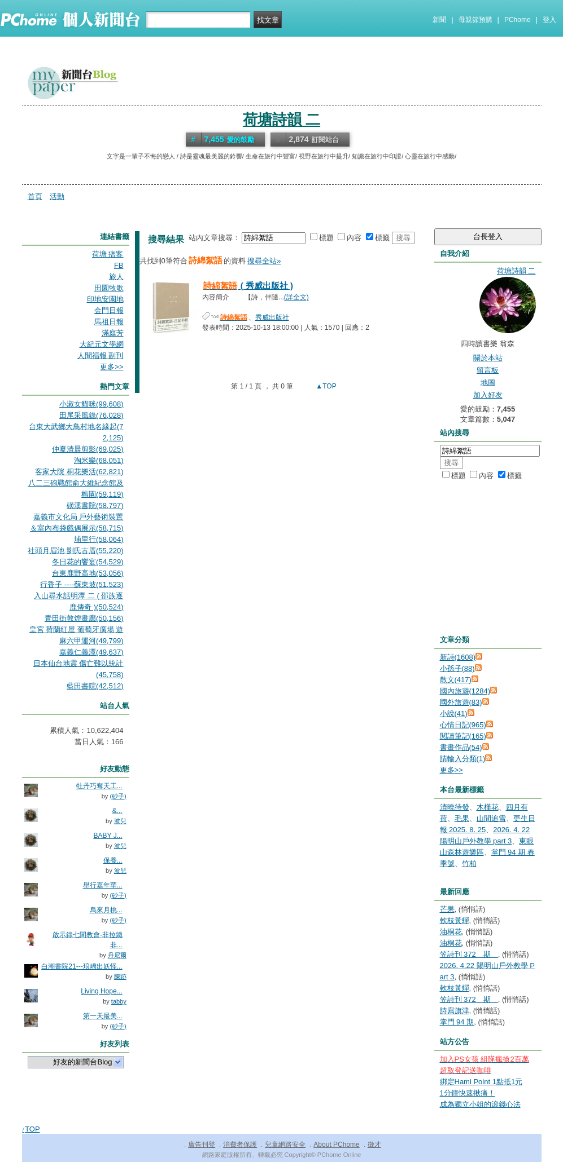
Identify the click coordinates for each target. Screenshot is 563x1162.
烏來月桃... (106, 910)
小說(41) (454, 713)
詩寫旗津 (454, 1010)
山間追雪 (491, 818)
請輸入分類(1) (463, 758)
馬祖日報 (109, 321)
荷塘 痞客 (108, 254)
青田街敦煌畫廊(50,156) (84, 618)
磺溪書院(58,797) (95, 505)
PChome (517, 20)
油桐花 (451, 931)
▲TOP (325, 386)
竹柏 (469, 863)
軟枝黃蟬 (454, 920)
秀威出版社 (272, 317)
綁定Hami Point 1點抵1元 (481, 1081)
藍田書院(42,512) (95, 686)
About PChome (336, 1144)
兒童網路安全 (285, 1144)
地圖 (488, 382)
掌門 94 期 (457, 1022)
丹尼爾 (117, 955)
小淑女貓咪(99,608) (91, 404)
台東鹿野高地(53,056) (87, 573)
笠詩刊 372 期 (469, 954)
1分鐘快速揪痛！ (467, 1093)
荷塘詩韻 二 (281, 119)
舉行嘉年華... (103, 885)
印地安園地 (105, 299)
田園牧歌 (109, 288)
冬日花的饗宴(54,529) (87, 562)
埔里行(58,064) (98, 539)
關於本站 (488, 358)
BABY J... (108, 836)
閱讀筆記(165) (463, 736)
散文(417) (456, 679)
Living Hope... (101, 991)
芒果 (447, 909)
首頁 (35, 196)
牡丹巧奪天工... (99, 786)
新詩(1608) (458, 657)
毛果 (462, 818)
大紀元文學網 (102, 344)
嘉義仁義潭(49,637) (91, 652)
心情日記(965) (463, 725)
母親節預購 (475, 20)
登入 (549, 20)
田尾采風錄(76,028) (91, 415)
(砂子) (118, 796)
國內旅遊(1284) (465, 691)
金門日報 (109, 310)
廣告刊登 (201, 1144)
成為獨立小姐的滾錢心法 (480, 1104)
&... (117, 811)
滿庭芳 (113, 333)
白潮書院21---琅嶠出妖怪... (81, 966)
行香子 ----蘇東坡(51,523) (81, 584)
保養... (113, 860)
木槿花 (488, 807)
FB (119, 265)
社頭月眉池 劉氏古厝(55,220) (75, 550)
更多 (451, 770)
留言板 (488, 370)
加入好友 (488, 395)
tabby (118, 1001)
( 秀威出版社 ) (248, 285)
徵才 (374, 1144)
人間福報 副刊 (100, 355)
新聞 (439, 20)
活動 (57, 196)
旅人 (116, 276)
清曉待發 (454, 807)
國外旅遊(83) (461, 702)
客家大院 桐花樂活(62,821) (79, 471)
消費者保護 (240, 1144)
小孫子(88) (457, 668)
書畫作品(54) (461, 747)
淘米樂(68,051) (98, 460)
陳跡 (120, 976)
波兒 (120, 821)
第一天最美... (103, 1016)
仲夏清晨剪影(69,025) (87, 449)
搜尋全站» (264, 261)
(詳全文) (296, 297)
